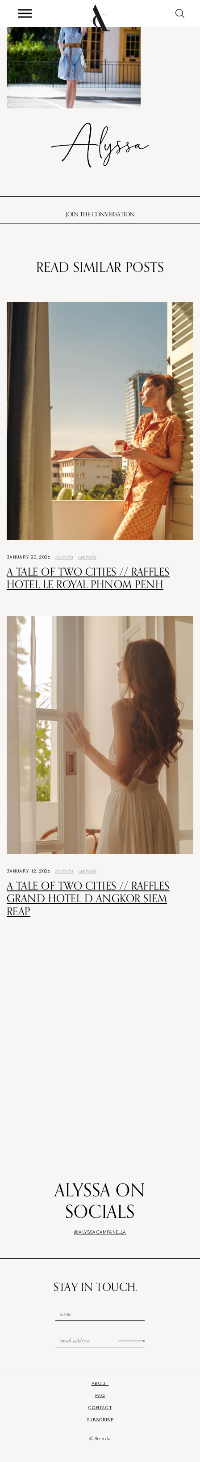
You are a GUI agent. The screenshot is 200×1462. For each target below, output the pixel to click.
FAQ (100, 1395)
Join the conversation (100, 214)
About (100, 1383)
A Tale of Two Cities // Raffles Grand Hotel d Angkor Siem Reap (88, 898)
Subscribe (100, 1420)
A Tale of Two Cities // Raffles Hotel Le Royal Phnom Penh (88, 578)
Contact (100, 1407)
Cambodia (64, 557)
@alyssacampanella (100, 1232)
